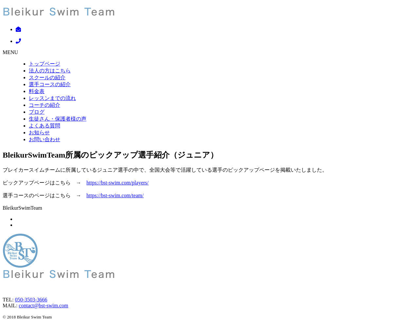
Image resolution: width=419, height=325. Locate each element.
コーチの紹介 (44, 105)
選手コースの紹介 (50, 84)
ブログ (37, 112)
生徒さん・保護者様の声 (57, 119)
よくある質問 (44, 125)
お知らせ (39, 132)
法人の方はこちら (50, 70)
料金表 (37, 91)
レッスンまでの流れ (52, 98)
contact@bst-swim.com (43, 305)
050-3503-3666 (31, 299)
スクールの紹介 (47, 77)
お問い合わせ (44, 139)
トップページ (44, 64)
